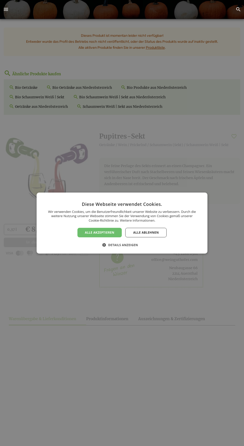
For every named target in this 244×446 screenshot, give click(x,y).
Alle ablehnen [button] (146, 232)
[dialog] (122, 223)
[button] (6, 9)
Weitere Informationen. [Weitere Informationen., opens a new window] (137, 220)
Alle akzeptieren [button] (99, 232)
